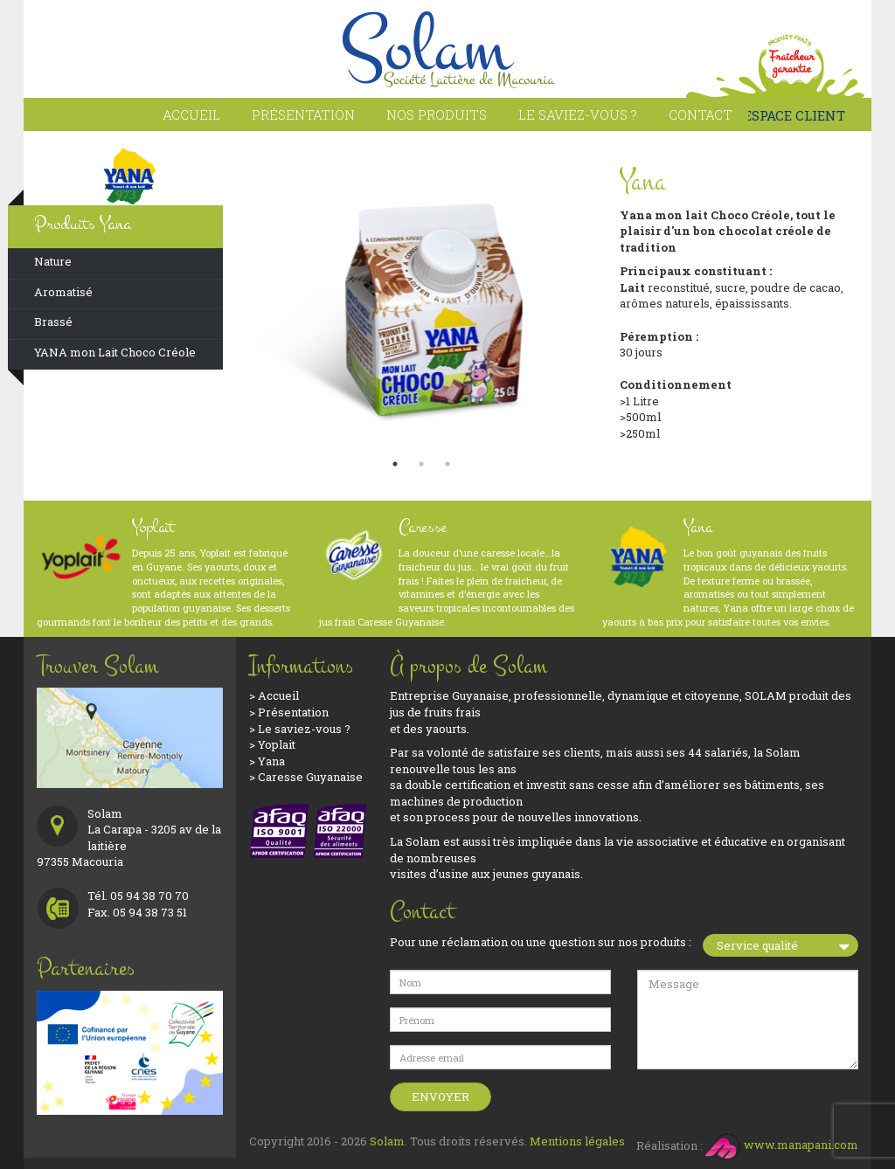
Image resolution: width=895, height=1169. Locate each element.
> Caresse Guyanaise (306, 777)
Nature (53, 261)
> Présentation (289, 712)
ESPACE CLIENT (788, 115)
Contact (700, 114)
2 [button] (421, 464)
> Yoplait (272, 744)
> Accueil (274, 695)
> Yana (267, 761)
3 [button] (447, 464)
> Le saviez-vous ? (299, 729)
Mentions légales (577, 1141)
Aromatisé (63, 292)
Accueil (191, 114)
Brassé (53, 321)
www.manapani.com (781, 1144)
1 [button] (395, 464)
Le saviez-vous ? (577, 114)
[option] (421, 300)
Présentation (303, 114)
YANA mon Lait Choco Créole (115, 352)
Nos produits (436, 114)
